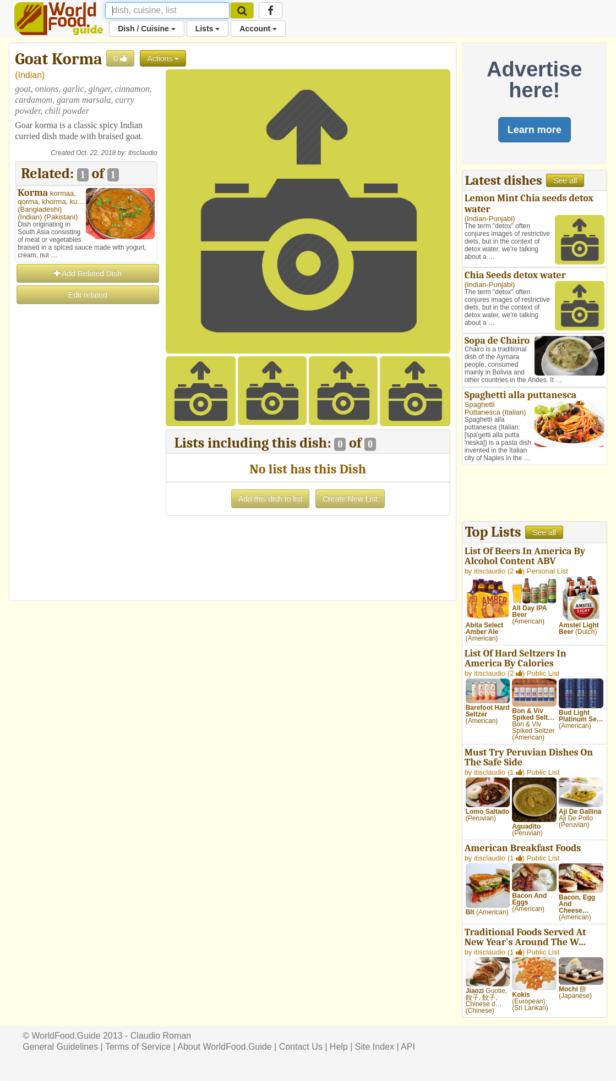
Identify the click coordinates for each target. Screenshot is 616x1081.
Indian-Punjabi (490, 218)
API (408, 1046)
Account (258, 28)
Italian (514, 412)
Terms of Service (138, 1046)
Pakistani (60, 217)
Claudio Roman (160, 1035)
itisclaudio (142, 153)
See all (565, 180)
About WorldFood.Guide (224, 1046)
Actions (163, 58)
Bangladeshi (40, 209)
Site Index (374, 1046)
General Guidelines (60, 1046)
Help (339, 1046)
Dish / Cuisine (146, 28)
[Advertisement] (86, 471)
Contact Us (301, 1046)
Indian (30, 75)
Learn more (535, 129)
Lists (207, 28)
